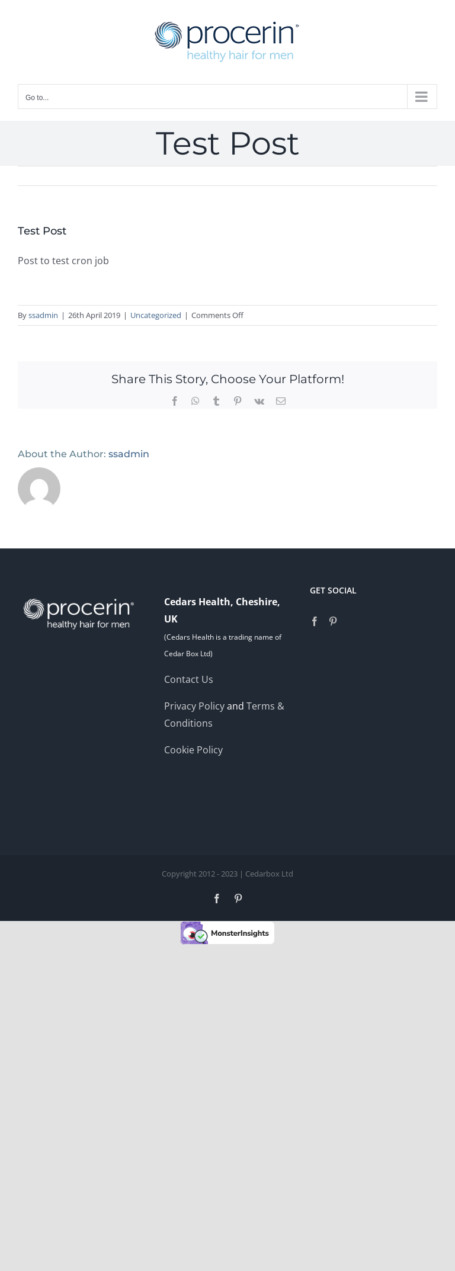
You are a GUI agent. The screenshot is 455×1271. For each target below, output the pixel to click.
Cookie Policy (193, 749)
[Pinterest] (333, 621)
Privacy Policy (195, 705)
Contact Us (188, 679)
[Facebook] (314, 621)
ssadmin (43, 315)
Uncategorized (155, 315)
